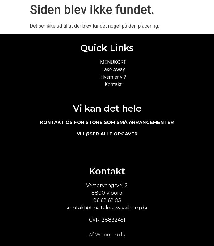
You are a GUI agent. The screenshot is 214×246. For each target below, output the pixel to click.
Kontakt (113, 84)
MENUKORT (113, 62)
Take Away (113, 69)
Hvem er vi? (113, 77)
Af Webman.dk (107, 235)
